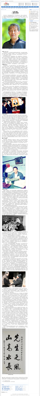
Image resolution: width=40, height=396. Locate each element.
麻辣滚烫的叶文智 (32, 19)
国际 (20, 3)
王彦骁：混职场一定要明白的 (18, 388)
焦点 (30, 3)
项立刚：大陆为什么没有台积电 (6, 389)
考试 (33, 3)
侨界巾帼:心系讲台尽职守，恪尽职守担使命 (9, 381)
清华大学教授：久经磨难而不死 (19, 390)
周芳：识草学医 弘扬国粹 (5, 390)
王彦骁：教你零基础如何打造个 (19, 389)
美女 (28, 3)
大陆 (23, 3)
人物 (5, 9)
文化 (3, 9)
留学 (35, 3)
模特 (27, 3)
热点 (36, 3)
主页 (2, 9)
